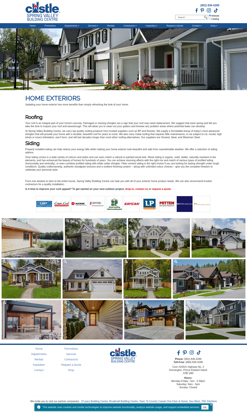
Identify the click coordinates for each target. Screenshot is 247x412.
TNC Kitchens (209, 401)
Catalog (214, 19)
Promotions (50, 25)
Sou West (194, 401)
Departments (71, 25)
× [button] (211, 404)
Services (92, 25)
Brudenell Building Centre (123, 401)
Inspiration (151, 25)
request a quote (161, 189)
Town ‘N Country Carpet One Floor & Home (163, 401)
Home (32, 25)
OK (205, 407)
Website (214, 15)
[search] (190, 17)
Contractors (129, 25)
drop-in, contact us (136, 189)
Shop (213, 25)
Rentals (111, 25)
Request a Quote (175, 25)
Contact (196, 25)
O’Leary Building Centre (94, 401)
